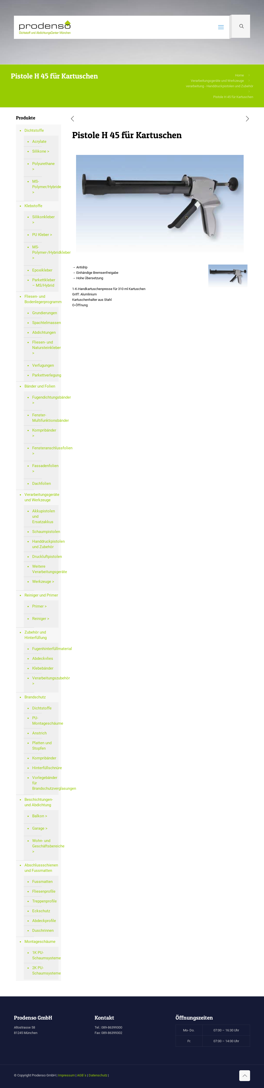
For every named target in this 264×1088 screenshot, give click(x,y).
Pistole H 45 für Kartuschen (233, 97)
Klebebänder (42, 668)
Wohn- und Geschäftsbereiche (44, 843)
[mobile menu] (221, 27)
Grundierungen (44, 313)
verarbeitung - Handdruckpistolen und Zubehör (219, 86)
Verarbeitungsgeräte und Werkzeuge (217, 81)
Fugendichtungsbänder (44, 397)
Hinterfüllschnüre (44, 768)
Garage (38, 828)
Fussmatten (42, 881)
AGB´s (81, 1075)
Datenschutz (98, 1075)
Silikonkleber (43, 217)
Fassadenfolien (44, 465)
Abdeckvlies (42, 658)
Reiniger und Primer (41, 595)
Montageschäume (39, 941)
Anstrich (39, 733)
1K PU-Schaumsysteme (44, 955)
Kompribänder (44, 430)
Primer (38, 606)
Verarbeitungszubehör (44, 678)
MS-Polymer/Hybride (44, 184)
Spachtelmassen (44, 322)
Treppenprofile (44, 901)
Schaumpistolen (44, 531)
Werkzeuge (41, 581)
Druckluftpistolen (44, 556)
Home (239, 75)
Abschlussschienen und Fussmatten (41, 868)
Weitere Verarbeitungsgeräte (44, 569)
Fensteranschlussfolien (44, 448)
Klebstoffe (33, 206)
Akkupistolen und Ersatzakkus (43, 516)
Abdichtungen (44, 332)
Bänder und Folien (39, 386)
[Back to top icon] (244, 1075)
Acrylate (39, 141)
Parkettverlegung (44, 375)
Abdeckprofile (44, 920)
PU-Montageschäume (44, 721)
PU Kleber (40, 234)
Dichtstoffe (34, 130)
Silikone (39, 151)
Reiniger (39, 618)
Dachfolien (41, 483)
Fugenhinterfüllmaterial (44, 648)
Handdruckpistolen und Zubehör (44, 544)
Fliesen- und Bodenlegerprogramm (41, 299)
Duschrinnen (43, 930)
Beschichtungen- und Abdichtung (38, 802)
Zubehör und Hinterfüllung (35, 635)
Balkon (38, 816)
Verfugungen (43, 365)
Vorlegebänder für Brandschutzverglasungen (44, 783)
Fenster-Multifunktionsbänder (44, 418)
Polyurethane (43, 163)
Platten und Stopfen (42, 746)
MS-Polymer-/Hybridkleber (44, 250)
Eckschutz (41, 911)
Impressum (66, 1075)
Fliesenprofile (43, 891)
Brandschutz (35, 697)
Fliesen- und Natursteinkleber (44, 345)
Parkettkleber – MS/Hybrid (43, 283)
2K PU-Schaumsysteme (44, 971)
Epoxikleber (42, 270)
